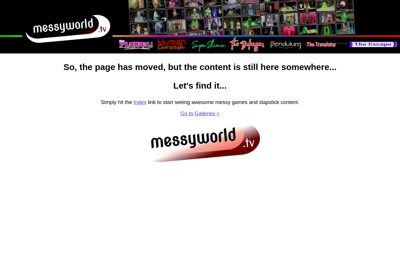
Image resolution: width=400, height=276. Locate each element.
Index (140, 102)
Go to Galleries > (200, 114)
